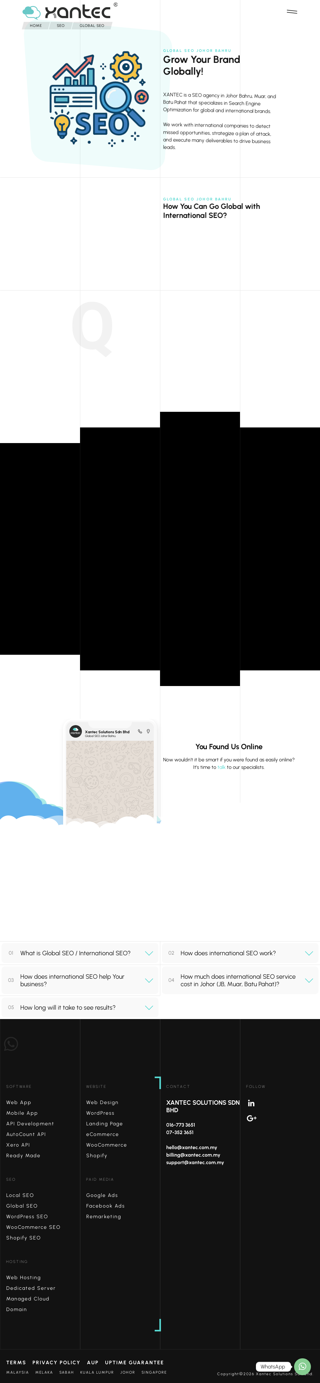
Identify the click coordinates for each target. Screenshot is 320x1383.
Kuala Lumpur (97, 1372)
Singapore (154, 1372)
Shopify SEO (23, 1238)
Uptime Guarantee (134, 1362)
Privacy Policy (56, 1362)
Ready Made (23, 1155)
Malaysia (17, 1372)
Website (96, 1086)
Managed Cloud (28, 1299)
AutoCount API (26, 1134)
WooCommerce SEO (33, 1227)
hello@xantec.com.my (191, 1147)
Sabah (66, 1372)
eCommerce (102, 1134)
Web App (19, 1102)
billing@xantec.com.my (193, 1155)
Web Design (102, 1102)
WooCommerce (106, 1145)
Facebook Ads (105, 1206)
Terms (16, 1362)
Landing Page (104, 1124)
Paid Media (100, 1179)
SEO (11, 1179)
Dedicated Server (31, 1288)
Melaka (44, 1372)
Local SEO (20, 1195)
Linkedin (283, 1103)
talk (222, 767)
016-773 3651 (180, 1125)
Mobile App (22, 1113)
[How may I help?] (302, 1366)
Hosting (17, 1261)
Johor (127, 1372)
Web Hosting (23, 1277)
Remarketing (103, 1216)
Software (19, 1086)
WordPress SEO (27, 1216)
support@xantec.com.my (195, 1162)
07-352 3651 (179, 1132)
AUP (93, 1362)
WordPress (100, 1113)
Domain (16, 1309)
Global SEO (22, 1206)
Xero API (18, 1145)
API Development (30, 1124)
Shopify (97, 1155)
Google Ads (102, 1195)
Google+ (283, 1118)
